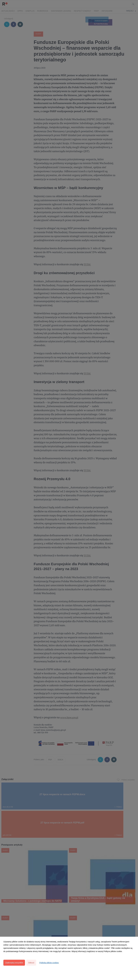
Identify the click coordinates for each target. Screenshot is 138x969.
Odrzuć (31, 963)
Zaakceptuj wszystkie (14, 963)
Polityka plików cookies (49, 963)
